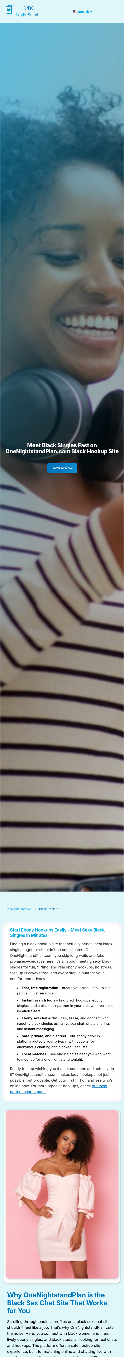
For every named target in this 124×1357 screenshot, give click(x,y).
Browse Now (61, 468)
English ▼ (82, 11)
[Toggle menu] (118, 11)
